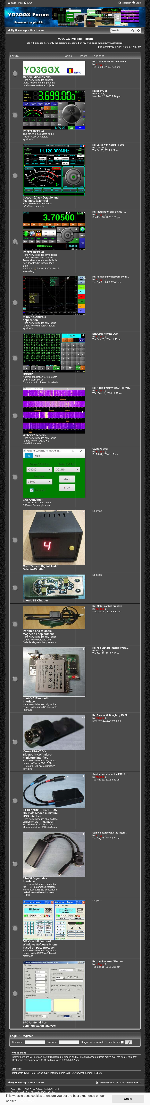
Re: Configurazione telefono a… (110, 61)
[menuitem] (28, 3)
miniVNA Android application (34, 318)
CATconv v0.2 (100, 449)
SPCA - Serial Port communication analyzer (39, 1024)
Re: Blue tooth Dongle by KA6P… (111, 715)
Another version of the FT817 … (110, 774)
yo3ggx (100, 64)
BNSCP (28, 374)
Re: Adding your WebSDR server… (111, 388)
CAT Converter (33, 499)
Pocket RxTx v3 (33, 252)
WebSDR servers (34, 435)
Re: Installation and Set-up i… (109, 211)
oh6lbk (99, 93)
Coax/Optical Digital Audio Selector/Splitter (40, 568)
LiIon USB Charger (35, 600)
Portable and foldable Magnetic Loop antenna (38, 632)
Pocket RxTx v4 (33, 131)
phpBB (25, 1089)
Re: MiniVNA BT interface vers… (110, 648)
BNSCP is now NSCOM (105, 334)
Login (14, 1036)
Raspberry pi (99, 91)
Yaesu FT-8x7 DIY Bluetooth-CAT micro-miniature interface (37, 754)
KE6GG (98, 1073)
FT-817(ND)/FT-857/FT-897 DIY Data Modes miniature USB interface (40, 813)
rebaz (98, 650)
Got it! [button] (128, 1098)
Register (27, 1036)
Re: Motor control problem (107, 606)
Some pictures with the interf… (109, 832)
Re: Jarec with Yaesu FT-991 (108, 145)
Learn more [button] (27, 1101)
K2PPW (100, 147)
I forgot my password (92, 1042)
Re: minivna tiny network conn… (110, 276)
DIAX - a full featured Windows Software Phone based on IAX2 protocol (40, 944)
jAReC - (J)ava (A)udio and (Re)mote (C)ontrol (41, 199)
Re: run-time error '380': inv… (108, 961)
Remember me (114, 1042)
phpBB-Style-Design (46, 1092)
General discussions (37, 77)
